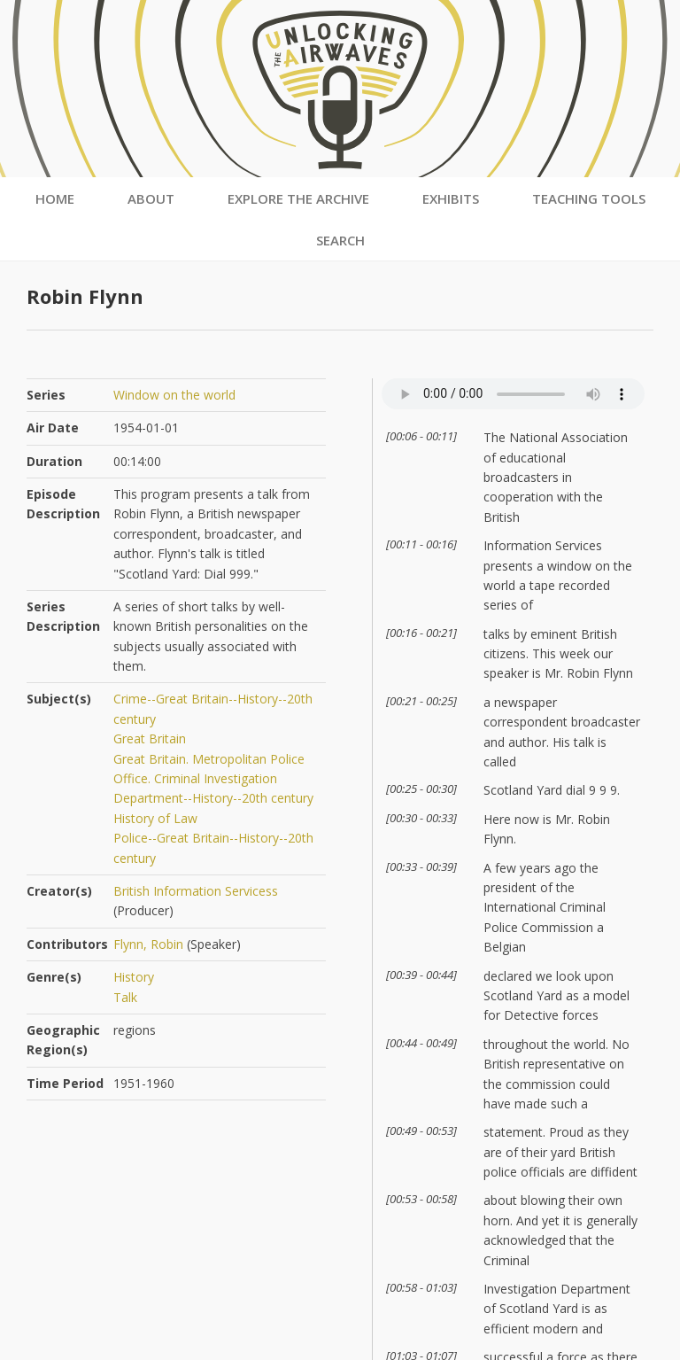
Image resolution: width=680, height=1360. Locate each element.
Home (54, 198)
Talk (125, 997)
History (133, 976)
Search (340, 240)
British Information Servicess (195, 890)
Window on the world (174, 394)
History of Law (155, 818)
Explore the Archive (298, 198)
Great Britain (149, 738)
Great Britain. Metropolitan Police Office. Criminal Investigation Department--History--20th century (213, 778)
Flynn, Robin (148, 944)
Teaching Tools (588, 198)
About (151, 198)
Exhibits (450, 198)
